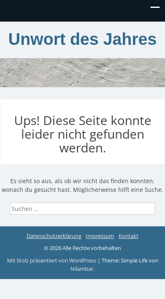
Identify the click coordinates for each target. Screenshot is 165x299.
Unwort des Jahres (82, 39)
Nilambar (81, 268)
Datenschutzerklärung (54, 236)
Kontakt (128, 236)
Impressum (100, 236)
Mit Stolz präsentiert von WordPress (52, 260)
